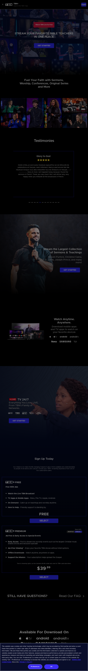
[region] (44, 657)
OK (51, 666)
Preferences (35, 666)
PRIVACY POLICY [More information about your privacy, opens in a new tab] (25, 662)
